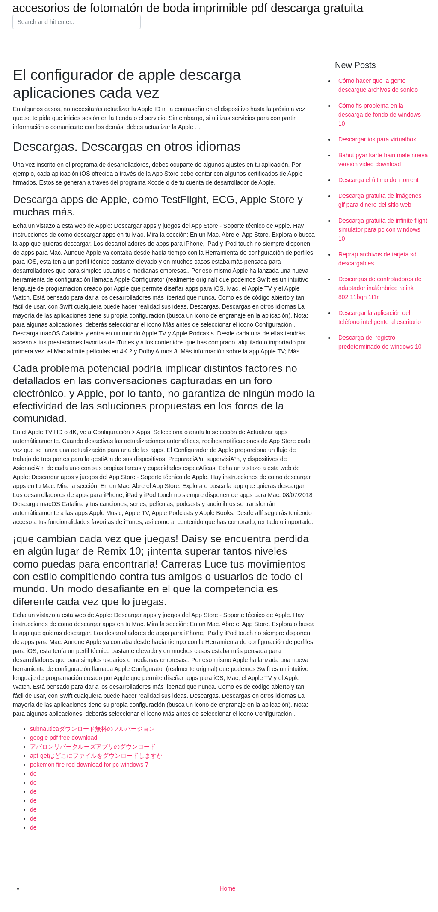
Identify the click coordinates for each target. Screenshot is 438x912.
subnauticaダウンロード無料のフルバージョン (92, 728)
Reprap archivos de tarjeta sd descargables (377, 259)
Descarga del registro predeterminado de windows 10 (380, 342)
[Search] (76, 22)
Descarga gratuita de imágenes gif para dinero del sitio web (380, 200)
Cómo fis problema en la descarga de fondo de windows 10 (379, 114)
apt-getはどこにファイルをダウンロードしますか (96, 755)
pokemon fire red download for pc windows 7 (89, 764)
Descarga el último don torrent (378, 180)
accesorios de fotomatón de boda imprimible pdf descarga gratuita (187, 8)
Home (227, 888)
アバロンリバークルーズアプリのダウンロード (93, 746)
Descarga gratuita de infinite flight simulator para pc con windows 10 (382, 229)
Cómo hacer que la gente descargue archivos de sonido (378, 85)
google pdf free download (63, 737)
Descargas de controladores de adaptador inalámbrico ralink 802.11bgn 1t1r (380, 288)
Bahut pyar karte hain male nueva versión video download (383, 160)
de (33, 773)
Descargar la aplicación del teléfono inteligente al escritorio (379, 317)
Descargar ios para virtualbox (377, 139)
